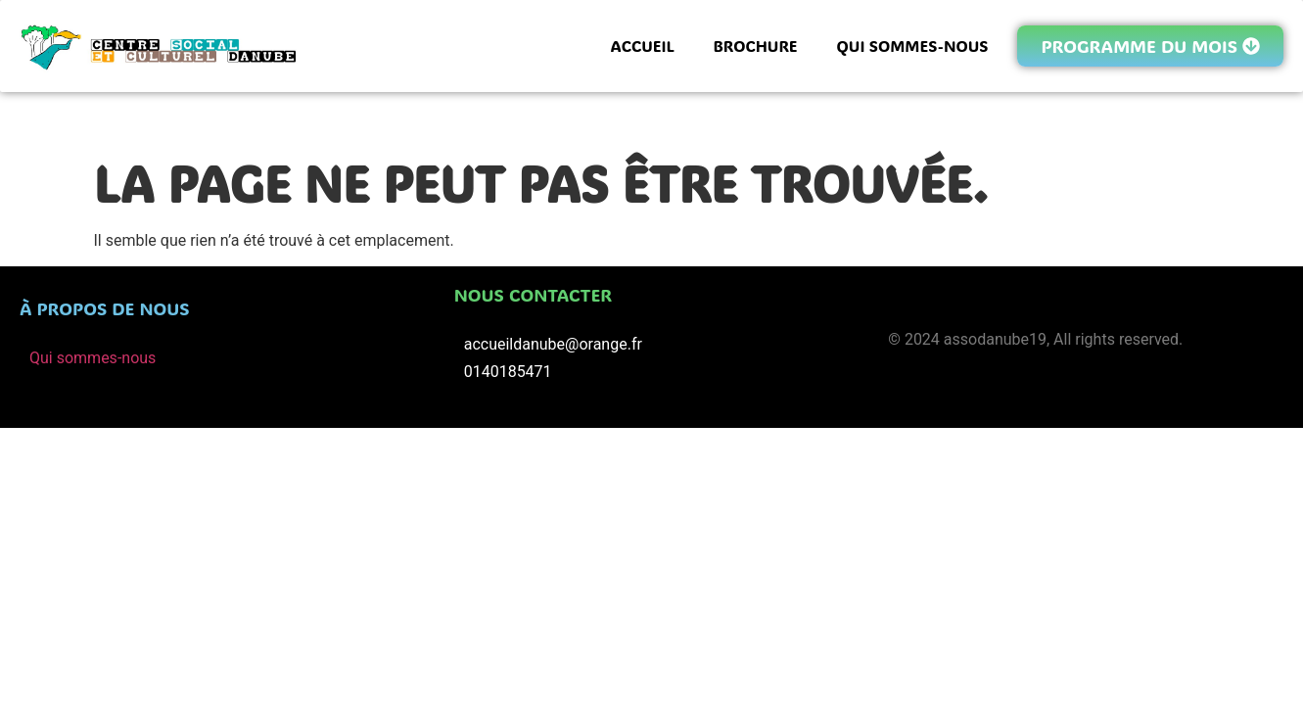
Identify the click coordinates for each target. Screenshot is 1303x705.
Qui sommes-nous (92, 358)
